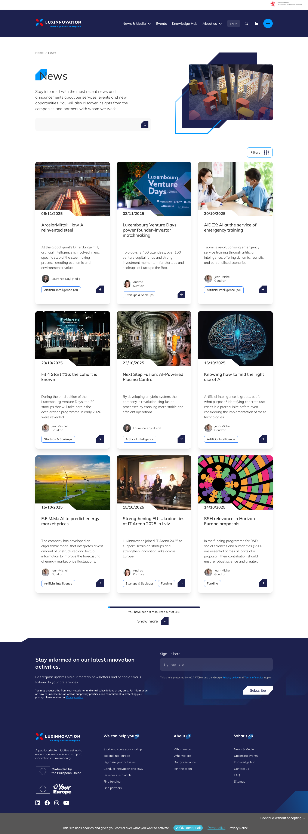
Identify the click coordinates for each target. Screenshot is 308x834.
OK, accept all (188, 828)
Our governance (185, 762)
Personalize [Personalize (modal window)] (216, 828)
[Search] (246, 23)
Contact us (241, 769)
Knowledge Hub (184, 23)
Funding (166, 583)
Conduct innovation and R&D (123, 769)
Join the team (183, 769)
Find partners (113, 788)
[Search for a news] (144, 124)
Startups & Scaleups (140, 295)
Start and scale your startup (123, 749)
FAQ (237, 775)
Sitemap (239, 781)
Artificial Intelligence (140, 439)
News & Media (134, 23)
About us (210, 23)
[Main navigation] (268, 23)
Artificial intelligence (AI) (61, 290)
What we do (182, 749)
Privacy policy (230, 677)
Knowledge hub (244, 762)
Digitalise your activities (120, 762)
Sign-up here (170, 654)
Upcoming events (246, 756)
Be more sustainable (118, 775)
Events (161, 23)
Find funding (112, 781)
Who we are (182, 756)
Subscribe (258, 690)
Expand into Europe (117, 756)
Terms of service (254, 677)
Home (39, 53)
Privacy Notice (74, 697)
